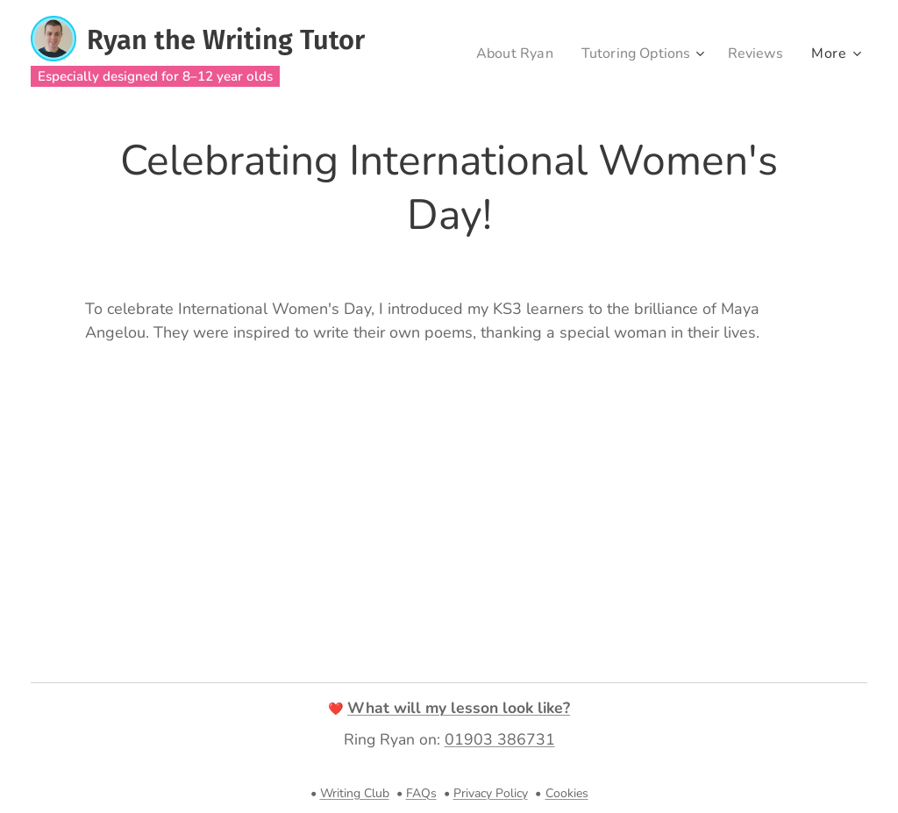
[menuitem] (503, 53)
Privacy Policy (490, 793)
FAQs (421, 793)
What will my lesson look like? (458, 707)
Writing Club (354, 793)
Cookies (566, 793)
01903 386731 (500, 739)
